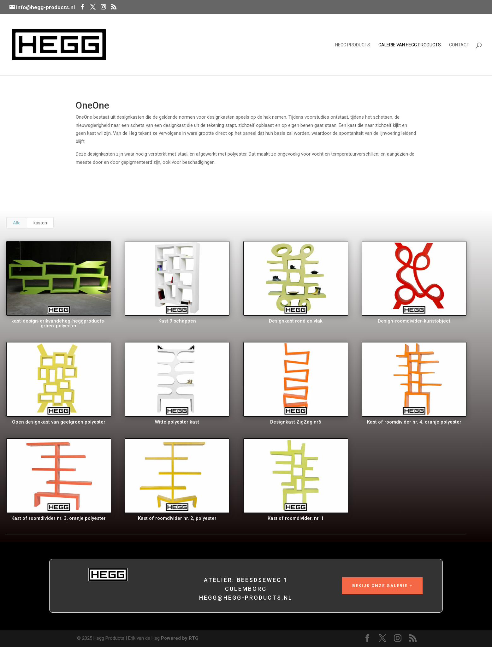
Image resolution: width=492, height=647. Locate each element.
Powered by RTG (180, 638)
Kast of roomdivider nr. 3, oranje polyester (58, 518)
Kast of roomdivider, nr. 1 (295, 518)
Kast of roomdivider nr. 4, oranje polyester (413, 422)
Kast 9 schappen (176, 321)
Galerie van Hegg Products (409, 45)
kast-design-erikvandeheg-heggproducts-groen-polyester (58, 323)
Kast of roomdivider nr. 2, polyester (176, 518)
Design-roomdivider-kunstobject (413, 321)
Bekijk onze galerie (379, 585)
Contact (459, 45)
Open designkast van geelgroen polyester (58, 422)
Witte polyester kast (177, 422)
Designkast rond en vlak (295, 321)
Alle (17, 222)
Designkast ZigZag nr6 (295, 422)
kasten (40, 222)
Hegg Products (352, 45)
